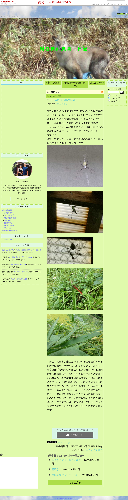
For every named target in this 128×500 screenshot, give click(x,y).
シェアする (64, 442)
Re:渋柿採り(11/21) (18, 264)
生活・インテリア (10, 4)
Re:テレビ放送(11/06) (19, 279)
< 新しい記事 (53, 82)
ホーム (3, 16)
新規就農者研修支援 (9, 231)
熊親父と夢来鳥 (8, 250)
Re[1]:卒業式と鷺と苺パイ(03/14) (28, 250)
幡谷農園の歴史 (10, 218)
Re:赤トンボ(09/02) (22, 272)
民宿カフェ (8, 223)
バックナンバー (22, 236)
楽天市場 (124, 4)
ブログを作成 (114, 4)
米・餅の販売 (9, 215)
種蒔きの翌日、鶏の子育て (66, 460)
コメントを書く (94, 449)
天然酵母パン (9, 213)
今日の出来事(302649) (65, 100)
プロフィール (17, 16)
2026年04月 (8, 240)
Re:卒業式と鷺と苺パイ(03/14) (21, 257)
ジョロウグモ (54, 96)
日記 (8, 16)
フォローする (22, 199)
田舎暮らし (62, 103)
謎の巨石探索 (9, 225)
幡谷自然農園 (7, 210)
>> (97, 4)
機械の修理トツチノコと (65, 475)
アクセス (7, 228)
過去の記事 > (97, 82)
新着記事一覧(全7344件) (75, 84)
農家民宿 (7, 220)
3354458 (121, 14)
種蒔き (55, 469)
